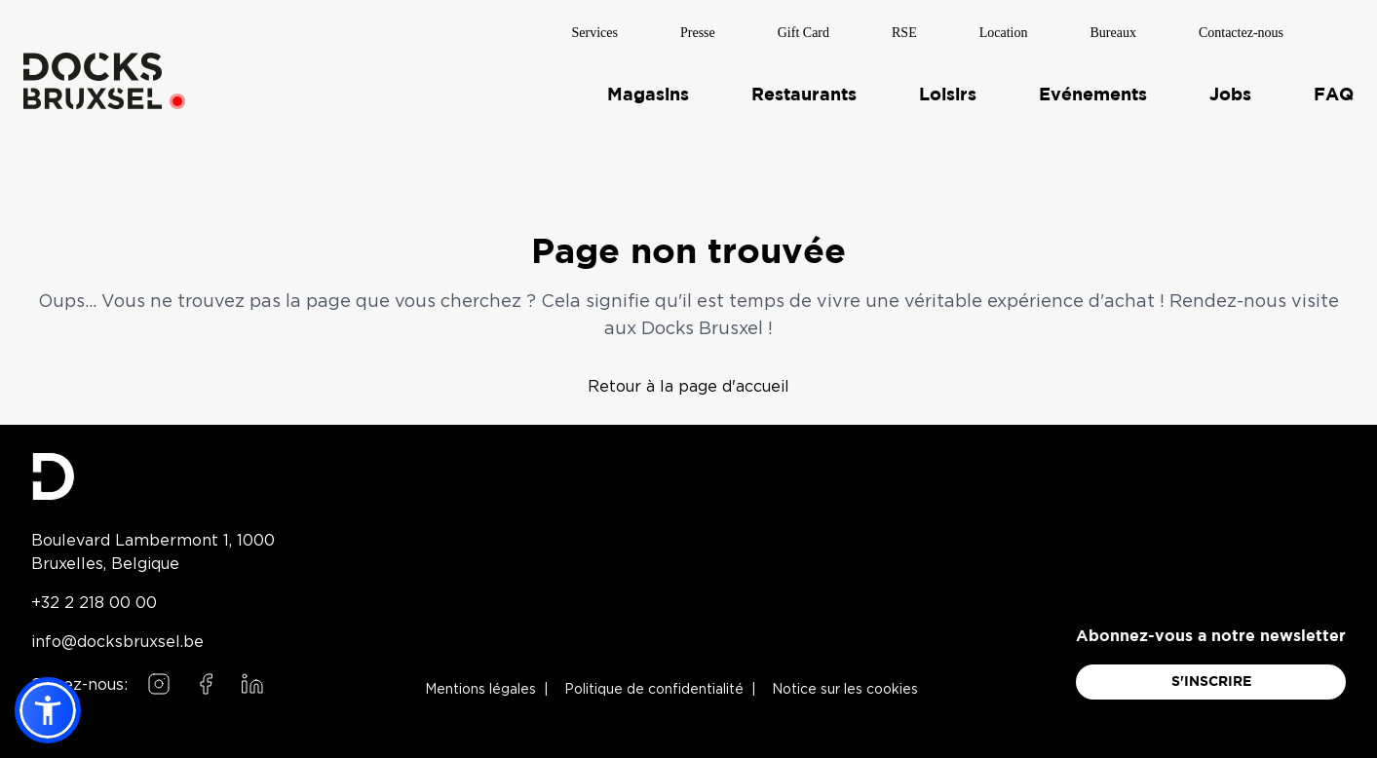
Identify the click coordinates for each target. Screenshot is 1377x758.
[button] (47, 710)
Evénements (1093, 94)
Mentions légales (480, 690)
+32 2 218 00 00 (94, 602)
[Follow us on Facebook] (205, 684)
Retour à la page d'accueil (688, 386)
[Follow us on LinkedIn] (252, 684)
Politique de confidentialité (654, 690)
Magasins (648, 94)
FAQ (1334, 94)
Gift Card (803, 31)
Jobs (1230, 94)
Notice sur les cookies (845, 690)
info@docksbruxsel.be (117, 641)
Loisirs (947, 94)
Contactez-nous (1241, 31)
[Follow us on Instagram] (158, 684)
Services (595, 31)
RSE (904, 31)
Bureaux (1112, 31)
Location (1003, 31)
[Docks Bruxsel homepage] (153, 476)
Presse (697, 31)
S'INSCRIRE (1211, 682)
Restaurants (804, 94)
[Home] (92, 80)
